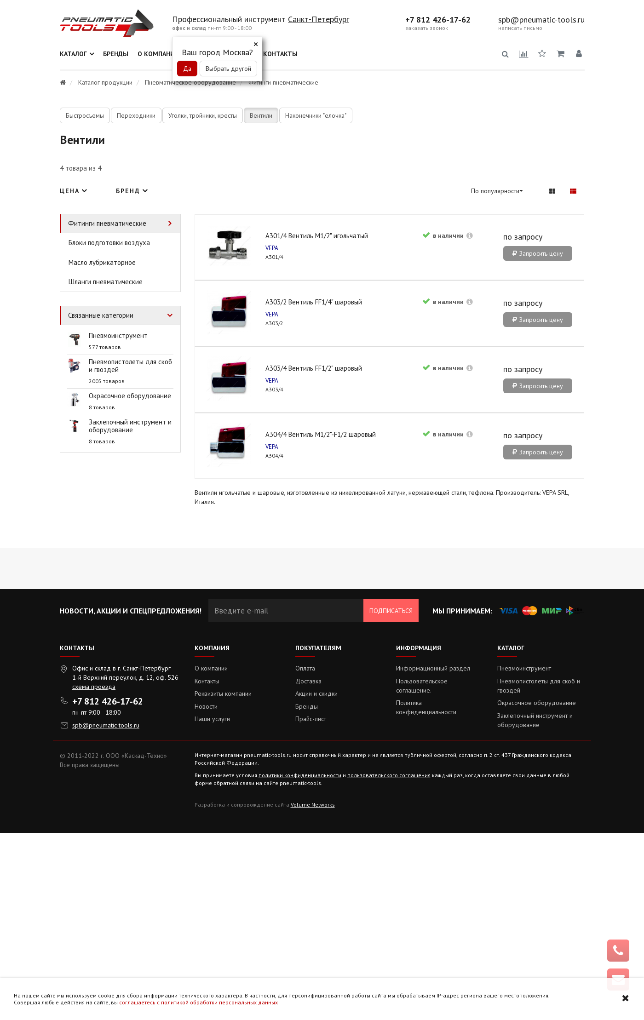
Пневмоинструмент (524, 855)
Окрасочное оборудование (536, 890)
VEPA (212, 351)
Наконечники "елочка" (315, 115)
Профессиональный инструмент (230, 19)
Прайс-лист (310, 906)
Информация (418, 835)
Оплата (305, 855)
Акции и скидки (316, 881)
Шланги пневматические (106, 281)
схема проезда (93, 874)
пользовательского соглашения (389, 962)
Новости (206, 893)
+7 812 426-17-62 (438, 20)
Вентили (261, 115)
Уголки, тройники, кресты (202, 115)
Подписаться (391, 798)
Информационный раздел (433, 855)
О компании (158, 54)
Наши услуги (212, 906)
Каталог (73, 54)
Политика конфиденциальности (426, 894)
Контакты (280, 54)
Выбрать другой (228, 68)
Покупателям (318, 835)
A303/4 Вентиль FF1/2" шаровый (513, 329)
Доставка (308, 868)
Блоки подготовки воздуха (109, 242)
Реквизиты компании (223, 881)
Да (187, 68)
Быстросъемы (85, 115)
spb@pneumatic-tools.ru (541, 20)
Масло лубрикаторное (102, 262)
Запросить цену (262, 415)
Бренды (115, 54)
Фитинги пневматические (107, 223)
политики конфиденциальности (300, 962)
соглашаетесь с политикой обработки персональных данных (198, 1002)
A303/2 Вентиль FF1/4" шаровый (383, 329)
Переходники (136, 115)
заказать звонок (426, 28)
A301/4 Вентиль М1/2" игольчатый (257, 329)
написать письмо (520, 28)
